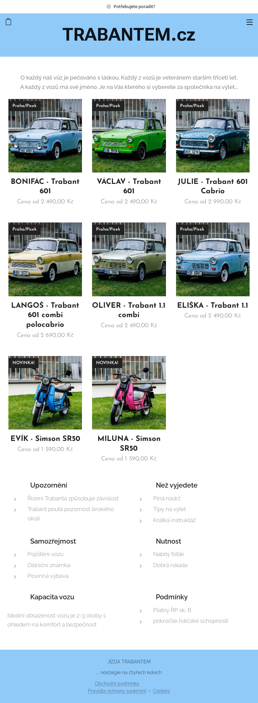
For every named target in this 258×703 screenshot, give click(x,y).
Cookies (161, 691)
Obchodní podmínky (117, 683)
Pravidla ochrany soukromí (117, 691)
